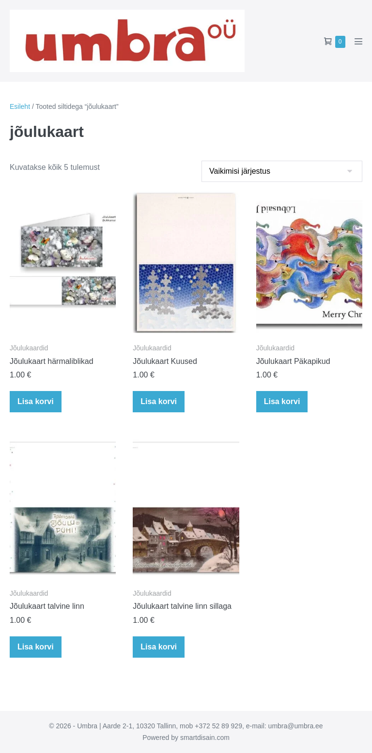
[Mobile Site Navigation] (358, 41)
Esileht (20, 106)
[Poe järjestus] (282, 171)
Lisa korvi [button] (35, 401)
